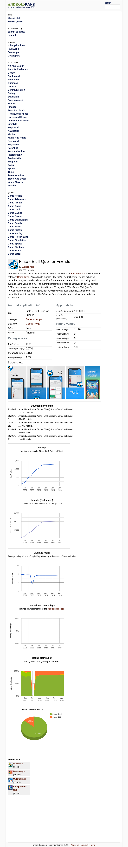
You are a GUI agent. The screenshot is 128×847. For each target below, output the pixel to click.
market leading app (55, 609)
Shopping (13, 161)
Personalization (16, 151)
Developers (14, 55)
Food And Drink (16, 110)
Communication (16, 90)
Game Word (14, 254)
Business (13, 83)
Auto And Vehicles (18, 69)
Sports (11, 168)
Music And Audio (17, 137)
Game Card (14, 209)
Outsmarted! (19, 779)
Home (92, 845)
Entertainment (15, 100)
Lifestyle (12, 124)
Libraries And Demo (18, 120)
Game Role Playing (18, 237)
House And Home (17, 117)
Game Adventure (17, 199)
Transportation (16, 175)
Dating (11, 93)
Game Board (14, 206)
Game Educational (18, 219)
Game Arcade (15, 202)
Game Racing (15, 233)
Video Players (15, 182)
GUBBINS (18, 763)
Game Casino (15, 213)
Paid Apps (13, 49)
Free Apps (13, 52)
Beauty (11, 72)
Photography (15, 154)
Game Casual (15, 216)
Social (11, 165)
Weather (12, 185)
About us (75, 845)
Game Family (15, 223)
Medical (12, 134)
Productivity (14, 158)
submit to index (16, 31)
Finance (12, 107)
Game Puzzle (15, 230)
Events (11, 103)
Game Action (15, 195)
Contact (84, 845)
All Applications (16, 45)
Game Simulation (17, 240)
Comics (12, 86)
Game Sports (15, 243)
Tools (11, 172)
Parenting (13, 148)
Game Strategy (16, 247)
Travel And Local (17, 178)
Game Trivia (23, 277)
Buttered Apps (28, 267)
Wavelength (19, 771)
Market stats (14, 18)
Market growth (15, 21)
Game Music (14, 226)
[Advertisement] (75, 5)
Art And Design (16, 66)
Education (13, 96)
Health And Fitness (18, 113)
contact (12, 35)
